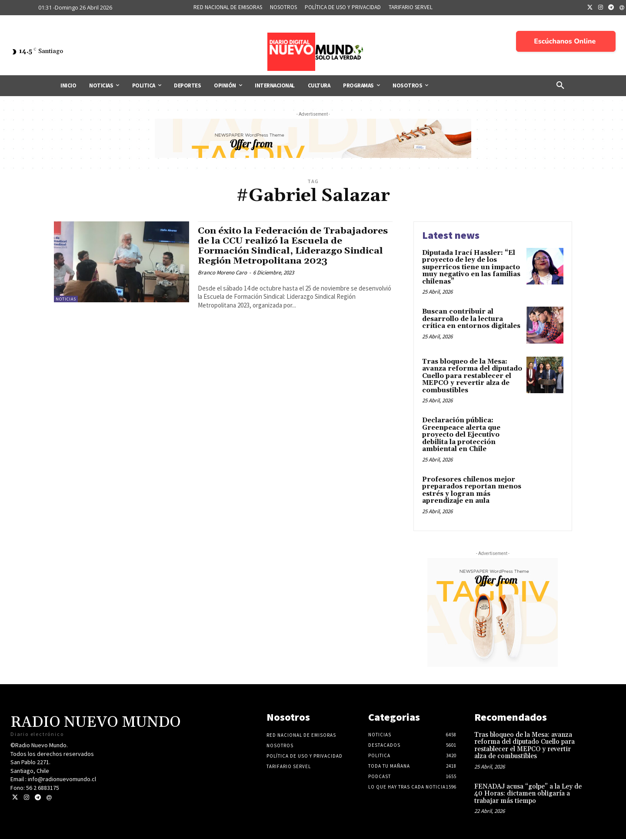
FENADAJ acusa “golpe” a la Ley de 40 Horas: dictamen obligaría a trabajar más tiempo (528, 793)
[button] (560, 85)
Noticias (66, 299)
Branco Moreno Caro (222, 272)
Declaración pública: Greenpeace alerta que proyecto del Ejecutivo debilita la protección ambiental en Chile (461, 434)
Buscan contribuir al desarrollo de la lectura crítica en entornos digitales (471, 319)
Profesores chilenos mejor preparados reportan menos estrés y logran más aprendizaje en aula (471, 490)
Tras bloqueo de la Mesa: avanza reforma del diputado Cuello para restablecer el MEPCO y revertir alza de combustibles (472, 376)
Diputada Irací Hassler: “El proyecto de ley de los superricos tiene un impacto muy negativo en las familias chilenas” (471, 267)
